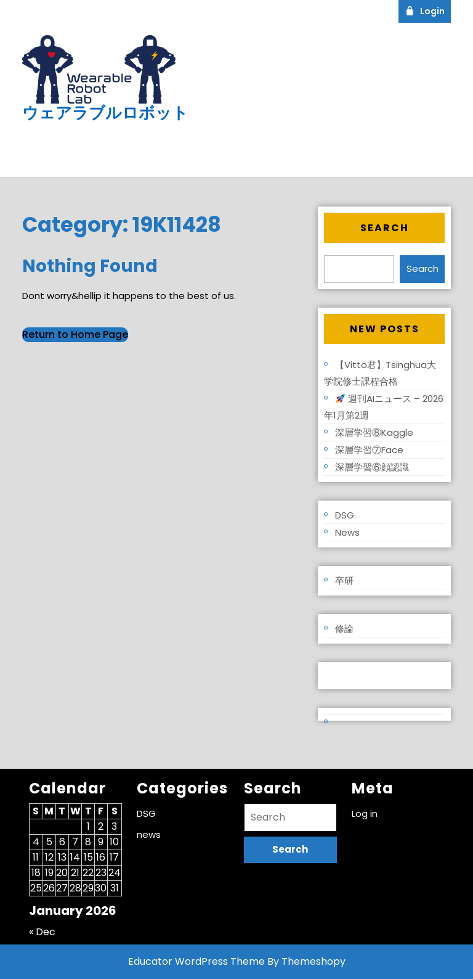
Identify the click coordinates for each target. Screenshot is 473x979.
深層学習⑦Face (369, 449)
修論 (344, 628)
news (347, 532)
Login (428, 10)
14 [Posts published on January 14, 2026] (75, 857)
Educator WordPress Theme (196, 961)
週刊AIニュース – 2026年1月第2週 (383, 407)
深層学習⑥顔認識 (372, 467)
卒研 (344, 580)
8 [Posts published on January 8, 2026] (88, 842)
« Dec (42, 932)
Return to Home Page (75, 334)
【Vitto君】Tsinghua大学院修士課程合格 (380, 373)
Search (384, 228)
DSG (344, 515)
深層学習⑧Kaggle (374, 432)
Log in (337, 675)
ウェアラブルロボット (105, 113)
